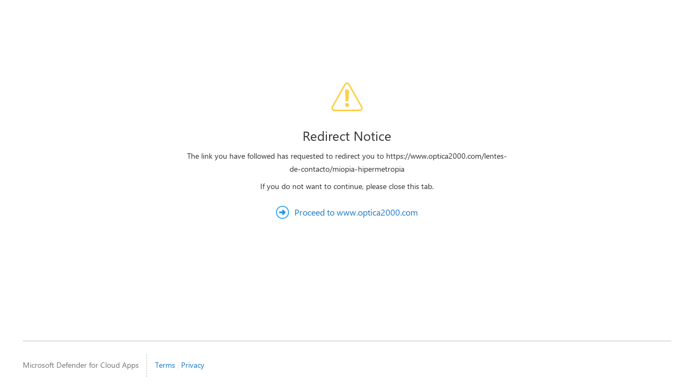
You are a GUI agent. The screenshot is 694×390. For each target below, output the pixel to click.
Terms (165, 365)
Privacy (192, 365)
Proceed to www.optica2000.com (356, 212)
